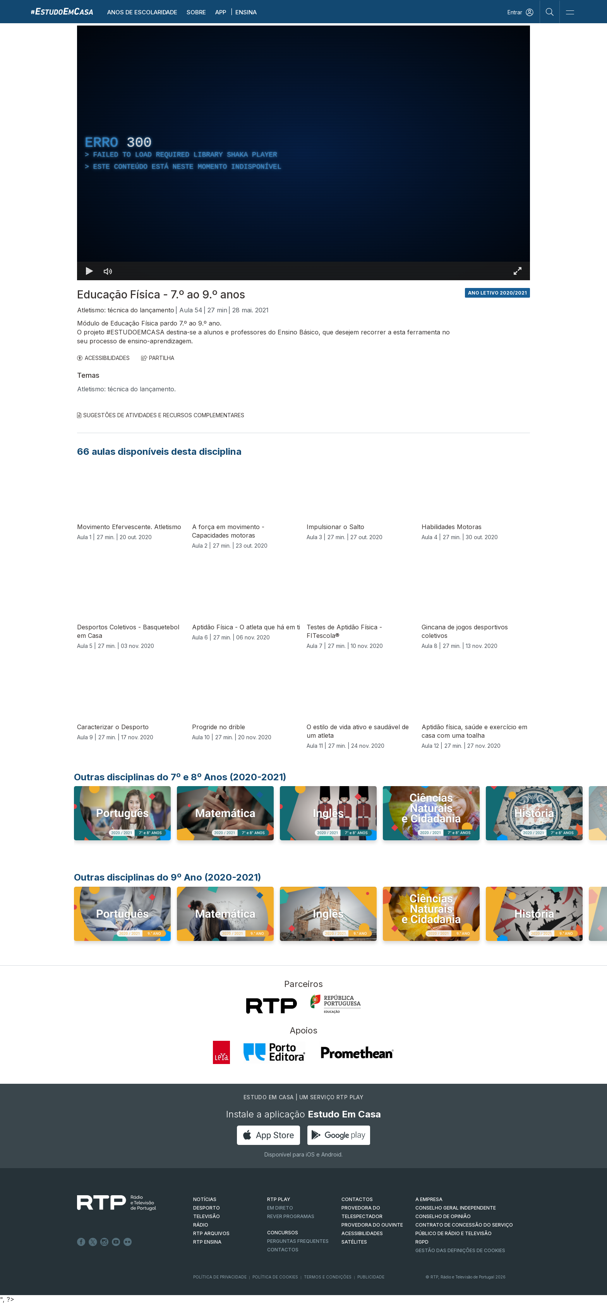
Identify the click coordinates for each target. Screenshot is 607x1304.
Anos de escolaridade (142, 12)
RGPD (422, 1242)
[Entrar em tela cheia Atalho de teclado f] (517, 271)
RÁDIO (200, 1225)
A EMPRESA (428, 1199)
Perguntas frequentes (298, 1241)
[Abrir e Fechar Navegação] (570, 12)
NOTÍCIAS (204, 1199)
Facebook (81, 1242)
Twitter (93, 1242)
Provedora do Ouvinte (372, 1225)
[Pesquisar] (550, 11)
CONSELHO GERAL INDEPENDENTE (455, 1208)
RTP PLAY (278, 1199)
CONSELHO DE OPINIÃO (443, 1216)
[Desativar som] (108, 271)
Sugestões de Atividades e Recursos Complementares (160, 415)
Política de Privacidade (220, 1277)
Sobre (196, 12)
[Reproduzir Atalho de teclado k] (89, 271)
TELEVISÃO (206, 1216)
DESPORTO (206, 1208)
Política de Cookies (275, 1277)
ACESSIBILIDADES (103, 358)
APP (220, 12)
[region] (303, 153)
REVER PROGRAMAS (290, 1216)
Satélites (354, 1242)
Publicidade (370, 1277)
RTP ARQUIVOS (211, 1233)
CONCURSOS (282, 1232)
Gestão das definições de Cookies (460, 1250)
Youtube (116, 1242)
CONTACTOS (357, 1199)
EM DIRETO (280, 1208)
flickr (127, 1242)
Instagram (104, 1242)
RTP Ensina (207, 1242)
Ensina (246, 12)
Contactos (282, 1250)
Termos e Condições (328, 1277)
